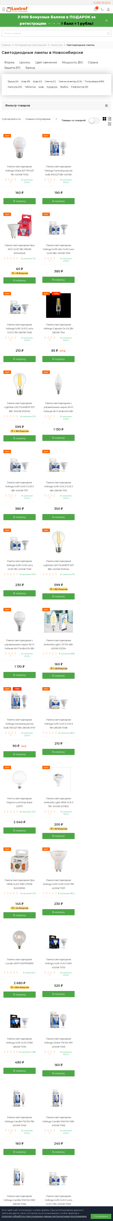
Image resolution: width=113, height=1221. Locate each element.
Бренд (30, 67)
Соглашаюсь (101, 1216)
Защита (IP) (12, 67)
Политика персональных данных (56, 1184)
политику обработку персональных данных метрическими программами (44, 1216)
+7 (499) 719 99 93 (101, 2)
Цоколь (24, 62)
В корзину (19, 201)
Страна (93, 62)
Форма (9, 62)
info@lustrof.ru (57, 1177)
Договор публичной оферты (56, 1188)
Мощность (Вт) (72, 62)
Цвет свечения (46, 62)
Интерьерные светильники (31, 45)
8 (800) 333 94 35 (56, 1167)
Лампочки (56, 45)
